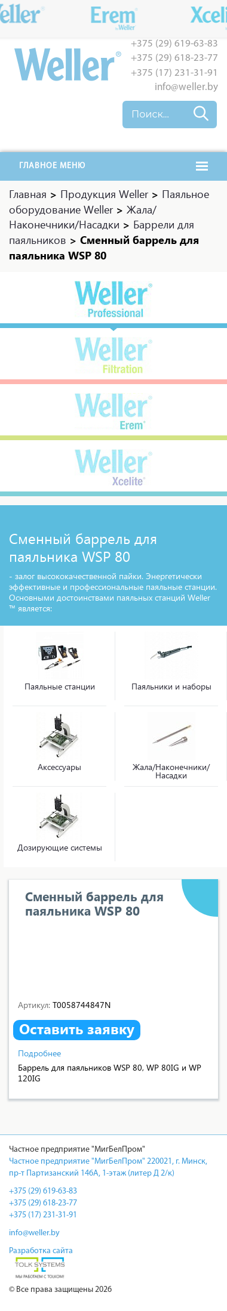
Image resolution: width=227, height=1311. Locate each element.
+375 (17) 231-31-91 (174, 73)
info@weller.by (186, 87)
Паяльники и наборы (171, 686)
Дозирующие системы (59, 847)
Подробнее (39, 1053)
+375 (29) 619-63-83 (174, 44)
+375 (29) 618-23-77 (174, 58)
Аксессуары (59, 766)
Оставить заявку (76, 1029)
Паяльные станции (59, 686)
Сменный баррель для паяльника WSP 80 (94, 903)
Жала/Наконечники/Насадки (171, 771)
